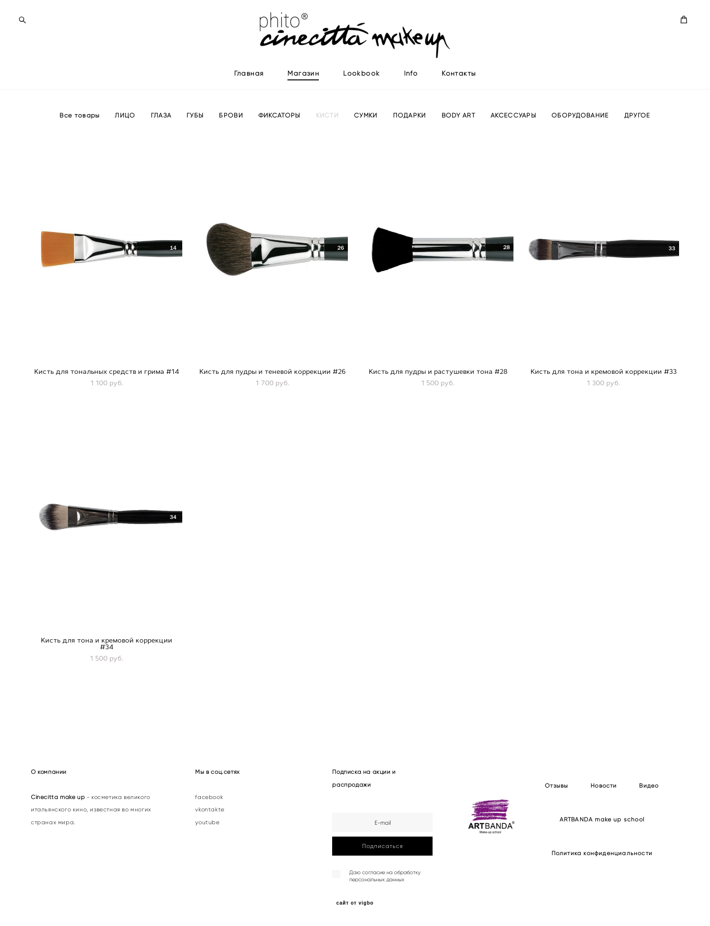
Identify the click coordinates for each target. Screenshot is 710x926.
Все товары (79, 129)
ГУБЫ (195, 129)
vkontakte (209, 809)
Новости (604, 785)
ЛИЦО (125, 129)
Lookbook (361, 80)
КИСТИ (327, 129)
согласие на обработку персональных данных (385, 875)
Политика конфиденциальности (602, 853)
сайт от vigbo (355, 903)
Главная (249, 80)
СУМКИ (366, 129)
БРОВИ (231, 129)
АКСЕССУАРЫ (513, 129)
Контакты (459, 80)
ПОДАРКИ (409, 129)
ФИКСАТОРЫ (279, 129)
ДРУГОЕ (637, 129)
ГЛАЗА (161, 129)
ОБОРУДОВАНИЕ (580, 129)
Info (411, 80)
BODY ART (458, 129)
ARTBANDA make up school (602, 819)
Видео (649, 785)
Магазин (303, 80)
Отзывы (556, 785)
